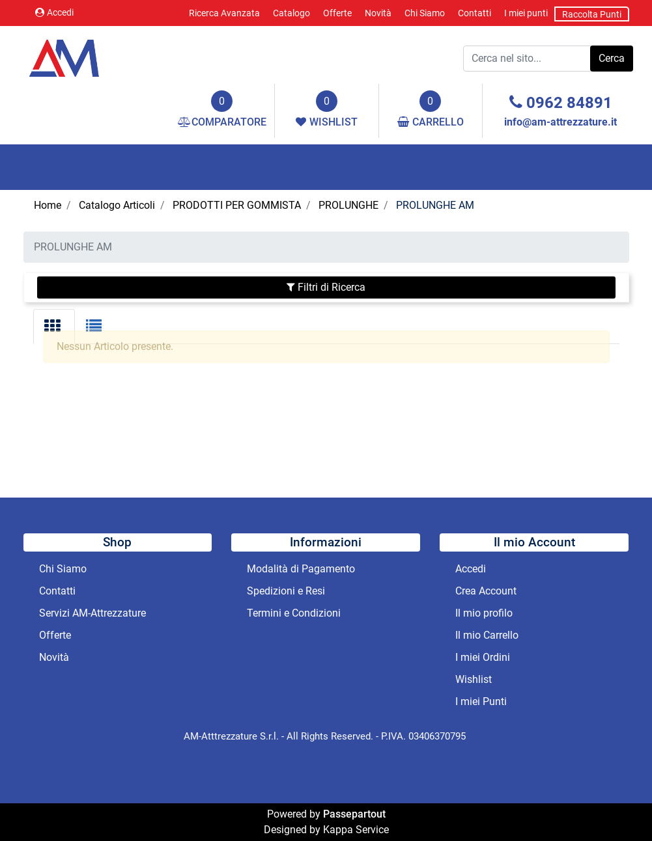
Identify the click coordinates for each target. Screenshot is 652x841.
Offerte (337, 13)
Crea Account (486, 591)
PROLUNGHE (348, 205)
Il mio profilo (484, 613)
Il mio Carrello (486, 635)
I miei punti (526, 13)
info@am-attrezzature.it (560, 122)
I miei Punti (481, 701)
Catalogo (291, 13)
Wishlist (473, 679)
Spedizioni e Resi (286, 591)
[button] (611, 59)
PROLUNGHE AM (435, 205)
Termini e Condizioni (294, 613)
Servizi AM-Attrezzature (92, 613)
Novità (378, 13)
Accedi (54, 12)
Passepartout (354, 814)
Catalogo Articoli (117, 205)
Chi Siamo (424, 13)
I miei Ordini (482, 657)
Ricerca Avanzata (224, 13)
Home (47, 205)
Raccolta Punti (591, 14)
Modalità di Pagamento (301, 569)
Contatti (474, 13)
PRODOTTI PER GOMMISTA (237, 205)
